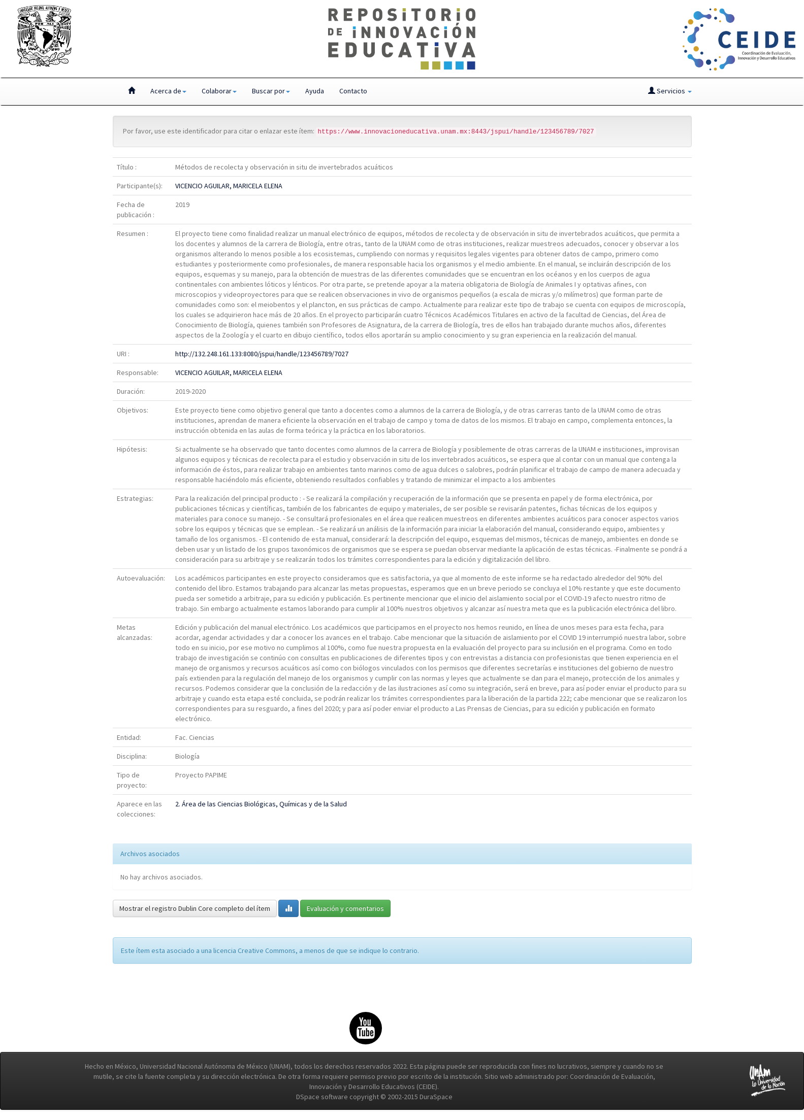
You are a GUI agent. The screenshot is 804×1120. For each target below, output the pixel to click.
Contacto (353, 90)
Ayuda (314, 90)
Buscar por (271, 90)
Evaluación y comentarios (345, 908)
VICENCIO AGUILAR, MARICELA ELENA (228, 185)
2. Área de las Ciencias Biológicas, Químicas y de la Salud (261, 803)
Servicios (670, 90)
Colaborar (219, 90)
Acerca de (168, 90)
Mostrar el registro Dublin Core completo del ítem (194, 908)
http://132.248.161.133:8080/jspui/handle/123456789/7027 (261, 353)
